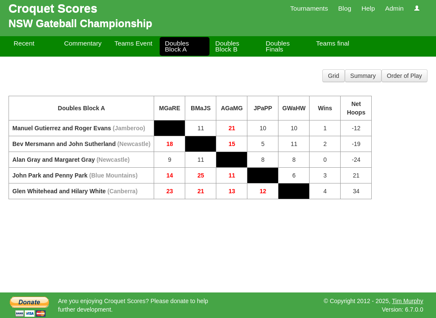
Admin (394, 8)
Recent (24, 43)
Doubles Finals (278, 46)
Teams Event (133, 43)
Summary (363, 75)
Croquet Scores (53, 8)
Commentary (82, 43)
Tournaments (309, 8)
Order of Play (404, 75)
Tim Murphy (407, 301)
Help (368, 8)
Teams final (332, 43)
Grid (333, 75)
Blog (344, 8)
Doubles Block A (177, 46)
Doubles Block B (227, 46)
